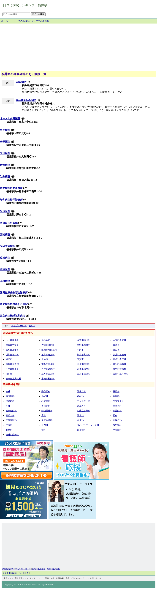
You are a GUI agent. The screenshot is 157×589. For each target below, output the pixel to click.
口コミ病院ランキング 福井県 (25, 5)
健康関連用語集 (53, 569)
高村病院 (5, 281)
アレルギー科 (83, 401)
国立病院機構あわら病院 (14, 304)
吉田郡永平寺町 (120, 374)
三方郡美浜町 (83, 374)
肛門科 (44, 425)
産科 (43, 415)
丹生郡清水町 (83, 369)
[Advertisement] (78, 49)
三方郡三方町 (48, 374)
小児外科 (117, 410)
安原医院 (5, 141)
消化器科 (81, 391)
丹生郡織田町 (12, 369)
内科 (8, 391)
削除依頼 (60, 578)
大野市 (116, 345)
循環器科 (10, 396)
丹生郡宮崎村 (119, 369)
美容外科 (117, 406)
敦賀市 (80, 359)
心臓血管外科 (83, 410)
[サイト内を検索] (16, 14)
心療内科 (45, 401)
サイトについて (36, 578)
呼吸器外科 (46, 410)
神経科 (116, 396)
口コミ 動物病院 (10, 573)
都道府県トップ (21, 578)
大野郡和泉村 (83, 345)
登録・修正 (49, 578)
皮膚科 (80, 420)
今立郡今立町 (119, 340)
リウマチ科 (118, 401)
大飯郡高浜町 (48, 345)
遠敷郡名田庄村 (49, 350)
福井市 (9, 374)
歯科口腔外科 (12, 434)
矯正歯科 (81, 430)
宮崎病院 (5, 234)
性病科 (9, 425)
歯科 (43, 430)
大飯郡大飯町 (12, 345)
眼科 (115, 415)
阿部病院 (5, 130)
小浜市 (80, 350)
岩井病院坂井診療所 (11, 188)
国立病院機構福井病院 (12, 315)
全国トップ (8, 578)
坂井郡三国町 (119, 354)
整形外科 (45, 406)
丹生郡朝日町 (83, 364)
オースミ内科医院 (10, 118)
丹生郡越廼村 (48, 369)
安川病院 (5, 153)
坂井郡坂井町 (12, 354)
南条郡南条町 (48, 364)
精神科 (80, 396)
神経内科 (10, 401)
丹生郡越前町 (119, 364)
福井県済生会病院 (26, 100)
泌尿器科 (117, 420)
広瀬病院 (5, 257)
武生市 (44, 359)
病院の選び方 (8, 569)
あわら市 (45, 340)
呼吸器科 (45, 391)
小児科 (44, 396)
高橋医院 (5, 269)
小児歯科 (117, 430)
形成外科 (81, 406)
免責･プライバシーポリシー (77, 578)
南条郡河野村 (12, 364)
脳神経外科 (11, 410)
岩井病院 (5, 176)
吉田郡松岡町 (48, 378)
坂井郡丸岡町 (83, 354)
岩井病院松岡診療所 (11, 199)
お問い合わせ (95, 578)
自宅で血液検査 (38, 569)
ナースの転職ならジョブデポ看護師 (31, 21)
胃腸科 (116, 391)
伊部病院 (5, 165)
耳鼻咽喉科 (11, 420)
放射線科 (117, 425)
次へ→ (32, 325)
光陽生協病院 (7, 246)
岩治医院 (5, 211)
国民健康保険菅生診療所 (14, 292)
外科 (8, 406)
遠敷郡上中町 (12, 350)
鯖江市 (9, 359)
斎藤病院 (21, 82)
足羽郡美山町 (12, 340)
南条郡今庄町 (119, 359)
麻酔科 (9, 430)
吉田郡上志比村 (13, 378)
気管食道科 (46, 420)
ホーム (4, 21)
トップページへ (19, 325)
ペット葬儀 (23, 573)
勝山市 (116, 350)
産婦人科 (10, 415)
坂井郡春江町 (48, 354)
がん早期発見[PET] (23, 569)
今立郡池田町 (83, 340)
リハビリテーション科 (88, 425)
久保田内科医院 (9, 223)
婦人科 (80, 415)
